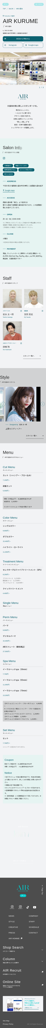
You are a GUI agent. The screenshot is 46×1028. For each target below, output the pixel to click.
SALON (11, 8)
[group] (23, 408)
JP (5, 4)
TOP (4, 8)
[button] (3, 404)
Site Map (6, 1021)
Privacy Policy (8, 1024)
